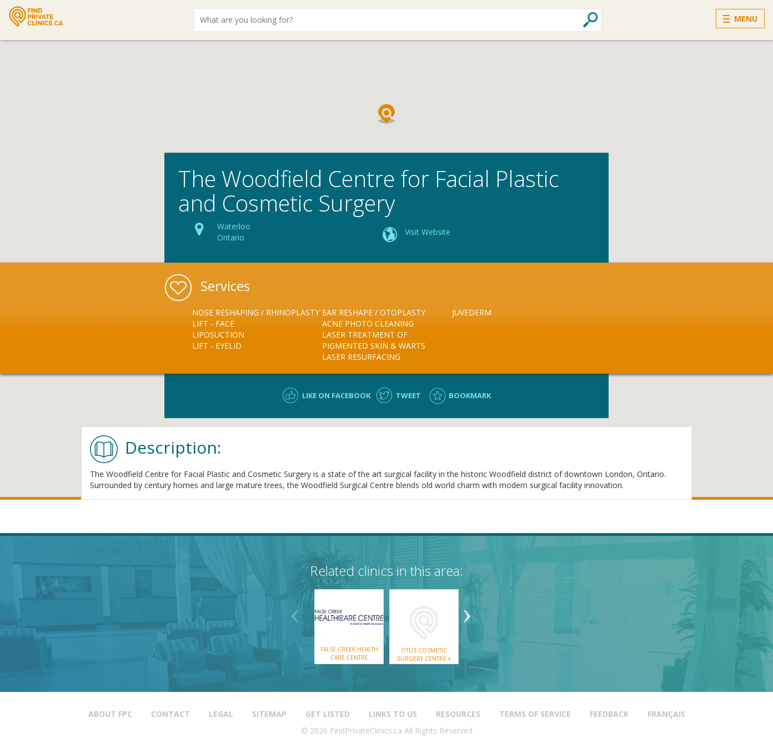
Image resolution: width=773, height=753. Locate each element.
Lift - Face (213, 323)
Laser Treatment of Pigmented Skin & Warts (373, 340)
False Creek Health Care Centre (349, 653)
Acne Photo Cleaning (368, 323)
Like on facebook (336, 395)
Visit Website (427, 232)
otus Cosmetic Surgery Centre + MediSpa (424, 658)
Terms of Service (535, 714)
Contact (170, 714)
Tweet (408, 395)
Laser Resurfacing (361, 357)
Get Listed (327, 714)
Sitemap (269, 714)
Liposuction (218, 334)
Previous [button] (294, 612)
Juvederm (471, 312)
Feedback (609, 714)
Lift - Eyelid (217, 345)
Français (666, 714)
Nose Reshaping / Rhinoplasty (255, 312)
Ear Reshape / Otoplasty (373, 312)
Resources (458, 714)
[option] (257, 329)
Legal (221, 714)
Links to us (393, 714)
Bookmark (470, 395)
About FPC (110, 714)
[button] (386, 114)
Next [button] (467, 612)
